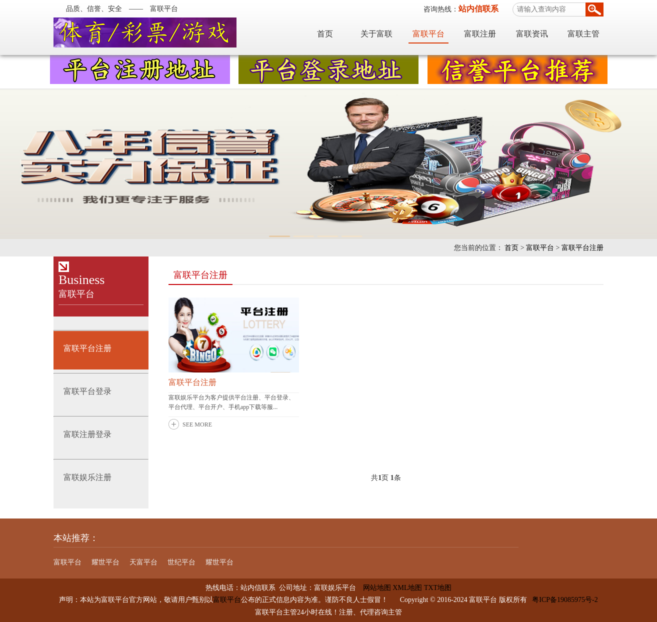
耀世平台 (106, 562)
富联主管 (584, 34)
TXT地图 (438, 588)
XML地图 (407, 588)
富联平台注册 (583, 248)
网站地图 (373, 588)
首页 (325, 34)
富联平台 (428, 34)
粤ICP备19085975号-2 (565, 600)
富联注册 (480, 34)
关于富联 (376, 34)
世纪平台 (182, 562)
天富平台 (144, 562)
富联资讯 (532, 34)
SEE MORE (197, 424)
